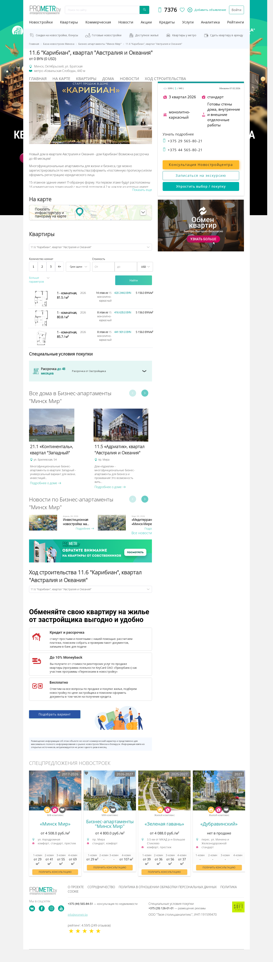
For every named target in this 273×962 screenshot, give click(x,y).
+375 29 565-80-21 (183, 141)
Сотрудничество (101, 887)
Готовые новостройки (106, 35)
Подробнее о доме (45, 483)
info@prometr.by (78, 914)
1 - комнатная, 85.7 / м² (67, 334)
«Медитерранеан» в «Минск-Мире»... (146, 522)
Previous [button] (132, 393)
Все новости (141, 533)
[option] (59, 447)
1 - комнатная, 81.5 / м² (67, 295)
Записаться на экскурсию (201, 175)
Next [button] (145, 393)
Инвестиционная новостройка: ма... (76, 522)
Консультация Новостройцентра (201, 164)
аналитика (210, 22)
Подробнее (85, 528)
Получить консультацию (55, 872)
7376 (170, 9)
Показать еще (142, 190)
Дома (108, 78)
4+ (59, 266)
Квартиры (69, 22)
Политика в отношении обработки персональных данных (168, 887)
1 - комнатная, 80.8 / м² (67, 315)
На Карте (61, 78)
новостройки (41, 22)
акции (146, 22)
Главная (38, 78)
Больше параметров (36, 279)
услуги (188, 22)
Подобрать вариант (55, 714)
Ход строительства (165, 78)
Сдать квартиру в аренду (226, 35)
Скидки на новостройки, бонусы (57, 35)
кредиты (167, 22)
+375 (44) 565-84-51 (102, 904)
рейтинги (235, 22)
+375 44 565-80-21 (183, 150)
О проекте (76, 887)
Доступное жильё (147, 35)
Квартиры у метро (184, 35)
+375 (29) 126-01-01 (177, 908)
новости (125, 22)
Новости (129, 78)
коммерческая (98, 22)
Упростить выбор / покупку (201, 186)
